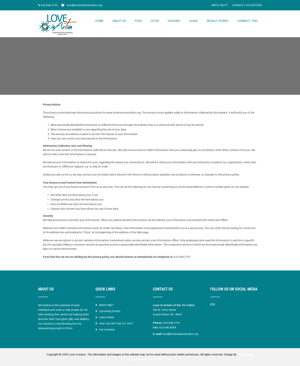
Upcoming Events (107, 311)
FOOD (138, 21)
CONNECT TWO (247, 21)
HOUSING (174, 21)
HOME (99, 21)
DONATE (238, 5)
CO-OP (155, 21)
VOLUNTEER (254, 5)
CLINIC (193, 21)
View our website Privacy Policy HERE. (150, 359)
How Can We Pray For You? (114, 323)
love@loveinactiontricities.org (180, 334)
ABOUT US (119, 21)
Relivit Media (245, 354)
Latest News (104, 317)
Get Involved (104, 329)
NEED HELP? (220, 5)
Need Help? (104, 305)
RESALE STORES (217, 21)
